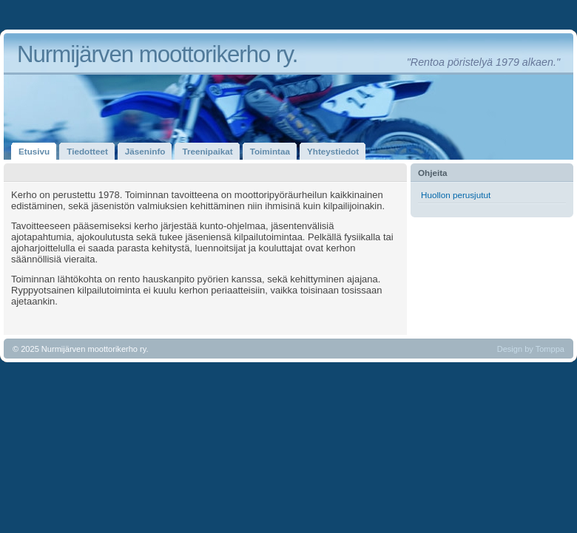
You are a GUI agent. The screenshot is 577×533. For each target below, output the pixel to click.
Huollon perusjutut (455, 195)
